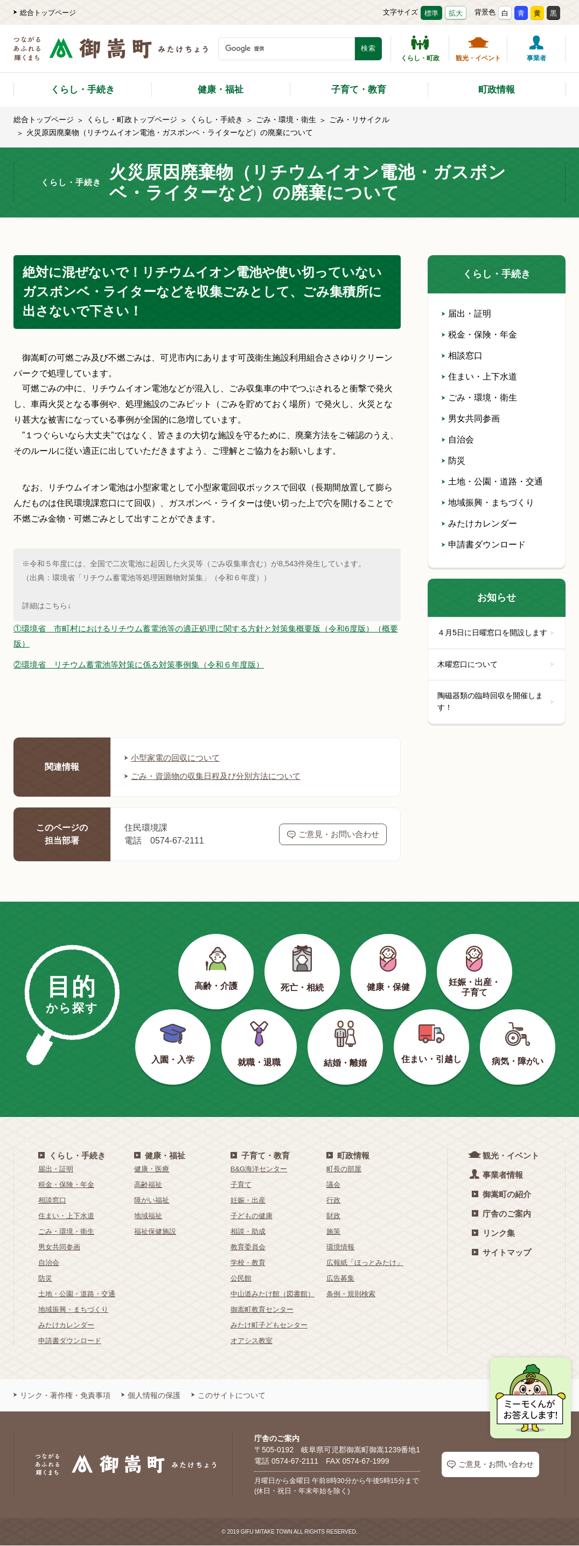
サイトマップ (501, 1252)
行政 (333, 1201)
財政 (333, 1216)
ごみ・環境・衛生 (286, 119)
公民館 (241, 1279)
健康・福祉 (220, 90)
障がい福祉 (151, 1201)
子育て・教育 (358, 90)
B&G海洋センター (259, 1169)
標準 (431, 13)
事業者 (536, 48)
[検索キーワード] (286, 48)
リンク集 (493, 1233)
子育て (241, 1185)
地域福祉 (148, 1216)
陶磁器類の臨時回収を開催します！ (496, 715)
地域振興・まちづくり (488, 502)
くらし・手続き (83, 90)
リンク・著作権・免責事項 (61, 1396)
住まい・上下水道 (479, 376)
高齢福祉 (148, 1185)
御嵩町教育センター (262, 1310)
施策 (333, 1232)
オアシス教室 (252, 1341)
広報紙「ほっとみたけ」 (364, 1263)
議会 (333, 1185)
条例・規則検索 (350, 1294)
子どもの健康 (252, 1216)
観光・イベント (478, 48)
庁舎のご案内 (501, 1214)
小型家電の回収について (175, 758)
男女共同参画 (471, 418)
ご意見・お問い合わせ (333, 835)
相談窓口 (462, 355)
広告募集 (340, 1279)
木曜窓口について (496, 676)
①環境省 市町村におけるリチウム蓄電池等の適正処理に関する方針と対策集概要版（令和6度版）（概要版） (205, 636)
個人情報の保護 (150, 1396)
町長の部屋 (343, 1169)
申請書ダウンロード (484, 544)
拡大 (456, 13)
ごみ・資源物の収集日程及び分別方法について (218, 776)
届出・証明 (466, 313)
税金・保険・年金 (479, 334)
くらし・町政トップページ (132, 119)
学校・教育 (248, 1263)
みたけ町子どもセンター (269, 1326)
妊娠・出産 (248, 1201)
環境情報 (340, 1247)
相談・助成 (248, 1232)
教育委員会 (248, 1247)
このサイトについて (228, 1396)
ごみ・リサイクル (359, 119)
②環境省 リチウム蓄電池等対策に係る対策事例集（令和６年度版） (147, 665)
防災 (453, 460)
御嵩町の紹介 (501, 1194)
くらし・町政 (420, 48)
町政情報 (496, 90)
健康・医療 (151, 1169)
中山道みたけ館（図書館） (273, 1294)
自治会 (458, 439)
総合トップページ (44, 13)
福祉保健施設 (155, 1232)
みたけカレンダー (479, 523)
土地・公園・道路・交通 (492, 481)
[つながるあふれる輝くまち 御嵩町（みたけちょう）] (110, 54)
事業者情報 (497, 1175)
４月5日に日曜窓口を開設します (496, 639)
